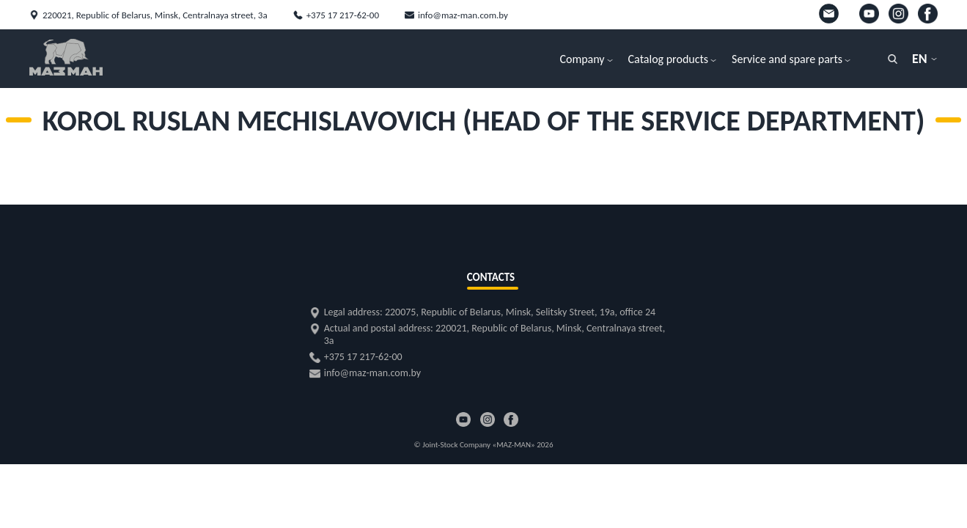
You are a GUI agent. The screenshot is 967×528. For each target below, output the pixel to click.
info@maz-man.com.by (463, 15)
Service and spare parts (787, 59)
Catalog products (668, 59)
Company (581, 59)
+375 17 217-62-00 (342, 15)
